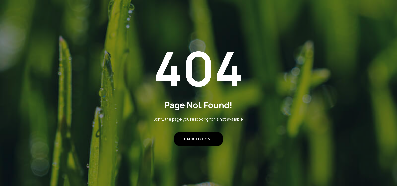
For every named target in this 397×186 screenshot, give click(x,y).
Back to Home (198, 139)
